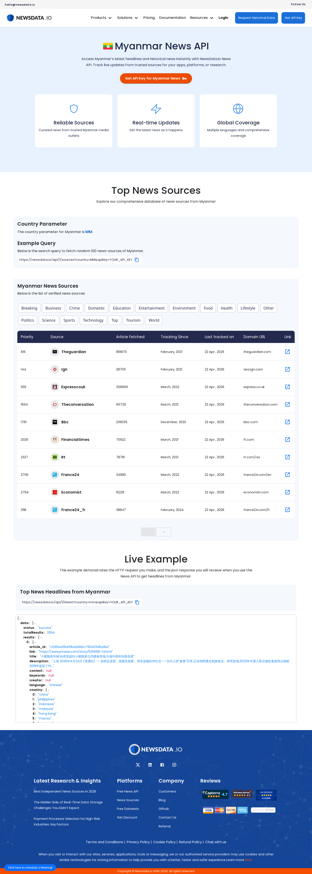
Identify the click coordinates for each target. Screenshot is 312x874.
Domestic (96, 308)
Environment (184, 308)
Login (223, 17)
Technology (93, 320)
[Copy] (136, 260)
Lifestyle (248, 308)
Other (268, 308)
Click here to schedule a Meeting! (30, 867)
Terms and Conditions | (105, 842)
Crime (74, 308)
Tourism (133, 320)
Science (48, 320)
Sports (69, 320)
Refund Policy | (191, 842)
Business (53, 308)
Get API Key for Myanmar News (156, 78)
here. (249, 860)
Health (227, 308)
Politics (27, 320)
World (154, 320)
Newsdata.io (144, 871)
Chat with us (215, 842)
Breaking (29, 308)
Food (208, 308)
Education (122, 308)
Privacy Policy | (139, 842)
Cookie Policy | (165, 842)
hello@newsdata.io (20, 5)
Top (115, 320)
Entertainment (151, 308)
